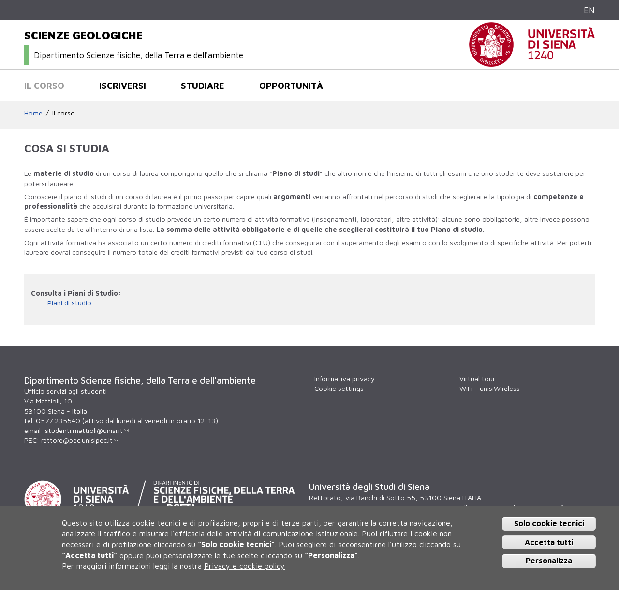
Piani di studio (69, 303)
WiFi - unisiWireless (489, 388)
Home (33, 113)
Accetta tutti (549, 542)
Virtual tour (477, 378)
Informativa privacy (344, 378)
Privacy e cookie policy (244, 565)
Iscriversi (122, 85)
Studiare (202, 85)
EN (589, 10)
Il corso (44, 85)
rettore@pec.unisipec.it (79, 440)
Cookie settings (339, 388)
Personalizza (549, 560)
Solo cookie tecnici (549, 523)
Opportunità (291, 85)
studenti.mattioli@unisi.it (87, 430)
